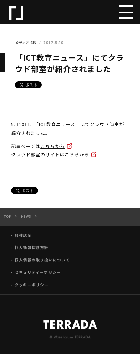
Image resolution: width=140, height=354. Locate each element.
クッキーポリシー (32, 286)
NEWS (26, 219)
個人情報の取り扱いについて (42, 262)
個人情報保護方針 (32, 249)
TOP (7, 219)
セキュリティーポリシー (38, 274)
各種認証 (23, 237)
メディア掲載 (26, 43)
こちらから (52, 146)
